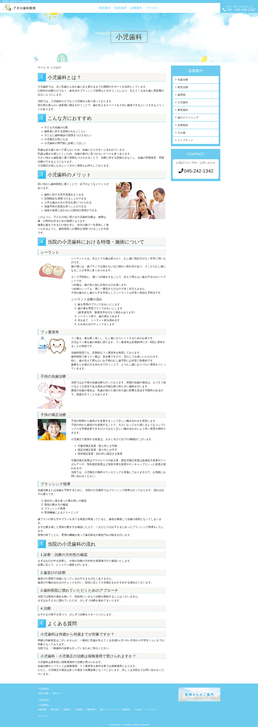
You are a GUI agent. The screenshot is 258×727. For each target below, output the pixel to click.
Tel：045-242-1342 (239, 8)
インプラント (185, 140)
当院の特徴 (43, 693)
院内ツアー (58, 693)
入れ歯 (181, 132)
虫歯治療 (183, 79)
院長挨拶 (120, 8)
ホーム (42, 67)
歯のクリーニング (188, 117)
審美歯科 (183, 110)
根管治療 (183, 87)
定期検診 (183, 125)
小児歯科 (183, 102)
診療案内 (136, 8)
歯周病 (181, 94)
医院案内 (105, 8)
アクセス (152, 8)
